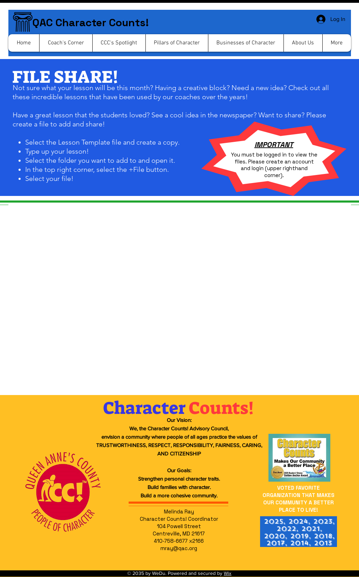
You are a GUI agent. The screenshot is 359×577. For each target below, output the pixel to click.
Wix (227, 573)
